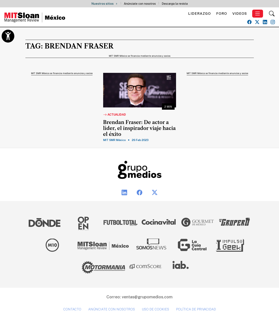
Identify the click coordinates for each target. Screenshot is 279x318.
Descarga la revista (175, 3)
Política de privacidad (196, 309)
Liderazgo (199, 13)
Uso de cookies (155, 309)
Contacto (72, 309)
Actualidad (114, 115)
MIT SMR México (114, 140)
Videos (239, 13)
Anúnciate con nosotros (140, 3)
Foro (221, 13)
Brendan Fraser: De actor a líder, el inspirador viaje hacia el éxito (139, 128)
